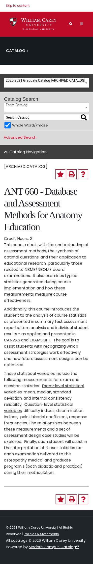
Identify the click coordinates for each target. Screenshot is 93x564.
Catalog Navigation (28, 152)
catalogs (19, 540)
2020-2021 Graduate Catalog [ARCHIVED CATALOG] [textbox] (45, 80)
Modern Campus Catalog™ (54, 546)
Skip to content (18, 5)
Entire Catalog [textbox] (16, 105)
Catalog (15, 50)
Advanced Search (20, 137)
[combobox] (46, 83)
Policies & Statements (41, 534)
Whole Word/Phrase (30, 125)
